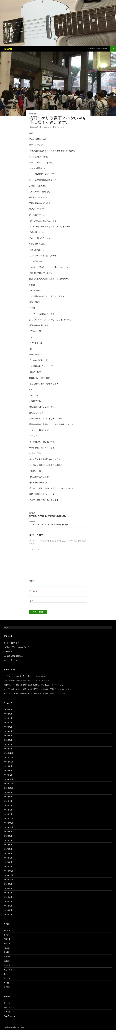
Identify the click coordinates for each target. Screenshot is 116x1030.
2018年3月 (8, 805)
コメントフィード (10, 1012)
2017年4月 (8, 853)
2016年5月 (8, 901)
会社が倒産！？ (10, 651)
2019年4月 (8, 775)
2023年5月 (8, 714)
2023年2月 (8, 722)
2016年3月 (8, 910)
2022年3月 (8, 740)
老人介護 (7, 965)
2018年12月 (8, 779)
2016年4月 (8, 906)
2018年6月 (8, 792)
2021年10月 (8, 762)
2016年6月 (8, 897)
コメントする (59, 127)
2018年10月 (8, 788)
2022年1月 (8, 749)
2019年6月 (8, 770)
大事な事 (7, 939)
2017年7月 (8, 840)
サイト (32, 601)
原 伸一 (41, 680)
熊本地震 (7, 956)
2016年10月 (8, 879)
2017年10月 (8, 827)
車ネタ (6, 974)
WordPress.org (9, 1016)
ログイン (7, 1003)
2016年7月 (8, 893)
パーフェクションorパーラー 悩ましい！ (20, 676)
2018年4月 (8, 801)
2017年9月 (8, 831)
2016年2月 (8, 914)
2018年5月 (8, 797)
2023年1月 (8, 727)
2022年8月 (8, 731)
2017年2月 (8, 862)
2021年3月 (8, 766)
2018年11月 (8, 783)
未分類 (6, 952)
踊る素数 (8, 48)
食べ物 (6, 983)
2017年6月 (8, 845)
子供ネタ (7, 943)
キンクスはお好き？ (11, 643)
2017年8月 (8, 836)
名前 (32, 580)
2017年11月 (8, 823)
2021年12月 (8, 753)
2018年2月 (8, 810)
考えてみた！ (33, 114)
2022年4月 (8, 735)
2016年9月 (8, 884)
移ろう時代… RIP (11, 660)
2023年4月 (8, 718)
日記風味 (7, 948)
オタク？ (7, 935)
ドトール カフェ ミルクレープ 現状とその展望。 (58, 523)
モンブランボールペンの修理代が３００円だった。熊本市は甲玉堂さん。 (32, 689)
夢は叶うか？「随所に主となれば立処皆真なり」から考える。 (27, 685)
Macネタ (7, 930)
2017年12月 (8, 818)
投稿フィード (9, 1007)
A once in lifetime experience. (98, 48)
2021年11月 (8, 757)
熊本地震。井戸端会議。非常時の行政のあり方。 (58, 514)
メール (33, 591)
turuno (48, 127)
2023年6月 (8, 709)
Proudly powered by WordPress (14, 1027)
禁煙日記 (7, 961)
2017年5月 (8, 849)
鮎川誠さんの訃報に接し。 (14, 656)
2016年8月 (8, 888)
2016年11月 (8, 875)
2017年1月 (8, 866)
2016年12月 (8, 871)
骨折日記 (7, 987)
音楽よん (7, 978)
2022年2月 (8, 744)
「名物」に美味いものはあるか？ (16, 647)
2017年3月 (8, 858)
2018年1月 (8, 814)
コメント (34, 549)
